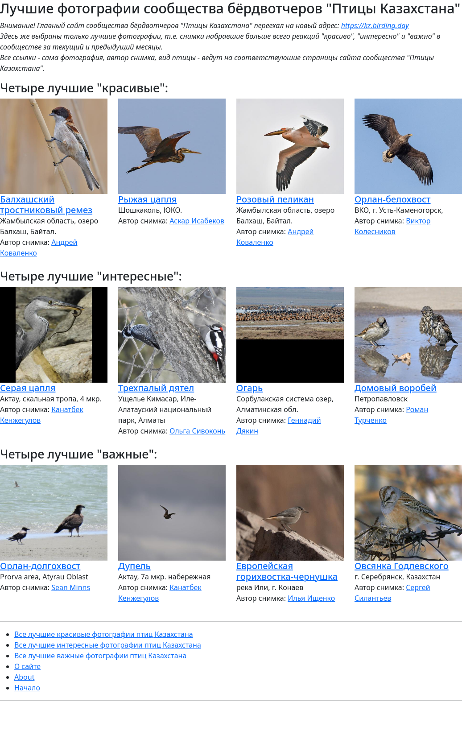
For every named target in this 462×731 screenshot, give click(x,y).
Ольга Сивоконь (197, 431)
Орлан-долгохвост (40, 566)
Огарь (249, 388)
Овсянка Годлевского (402, 566)
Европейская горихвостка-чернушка (287, 571)
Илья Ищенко (311, 598)
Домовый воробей (396, 388)
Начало (27, 688)
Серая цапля (27, 388)
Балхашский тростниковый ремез (46, 204)
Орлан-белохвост (393, 199)
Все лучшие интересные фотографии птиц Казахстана (107, 645)
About (24, 677)
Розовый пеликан (275, 199)
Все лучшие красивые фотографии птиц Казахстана (103, 634)
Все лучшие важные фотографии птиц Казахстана (100, 656)
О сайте (27, 666)
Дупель (134, 566)
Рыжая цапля (147, 199)
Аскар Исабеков (196, 221)
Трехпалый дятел (156, 388)
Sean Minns (70, 587)
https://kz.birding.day (375, 25)
